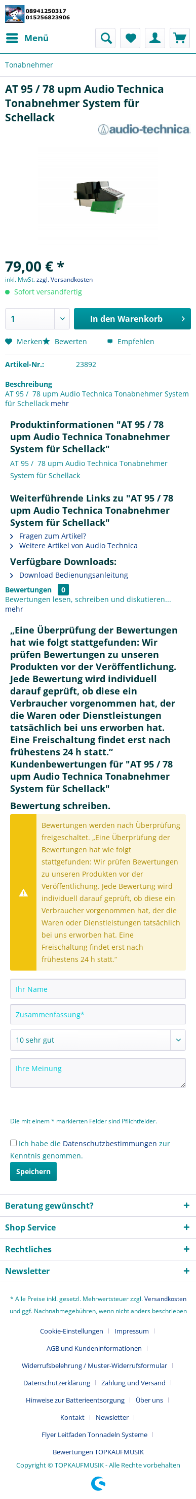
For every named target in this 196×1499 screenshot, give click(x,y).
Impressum (131, 1331)
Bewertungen (28, 589)
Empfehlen (130, 341)
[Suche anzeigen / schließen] (105, 38)
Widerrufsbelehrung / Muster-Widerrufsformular (94, 1365)
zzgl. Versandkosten (64, 279)
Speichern (33, 1171)
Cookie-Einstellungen (71, 1331)
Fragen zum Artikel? (48, 536)
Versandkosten (165, 1298)
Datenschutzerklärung (56, 1382)
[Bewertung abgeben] (98, 1040)
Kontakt (72, 1417)
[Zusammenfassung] (98, 1014)
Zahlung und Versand (133, 1382)
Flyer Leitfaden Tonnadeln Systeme (94, 1434)
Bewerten (66, 341)
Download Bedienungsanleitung (69, 575)
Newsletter (112, 1417)
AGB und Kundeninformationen (94, 1348)
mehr (60, 403)
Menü (27, 37)
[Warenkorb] (180, 38)
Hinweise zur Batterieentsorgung (75, 1400)
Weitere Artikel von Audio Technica (74, 545)
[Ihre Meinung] (98, 1073)
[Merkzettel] (130, 38)
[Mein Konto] (155, 38)
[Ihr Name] (98, 989)
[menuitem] (27, 38)
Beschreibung (28, 384)
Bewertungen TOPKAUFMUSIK (98, 1451)
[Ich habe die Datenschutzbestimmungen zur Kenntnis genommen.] (13, 1143)
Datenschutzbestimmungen (110, 1143)
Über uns (149, 1400)
